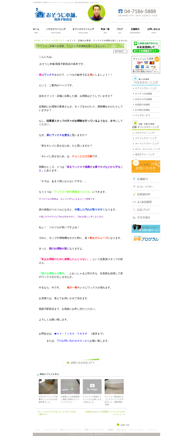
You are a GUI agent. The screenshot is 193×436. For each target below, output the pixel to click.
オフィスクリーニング (83, 29)
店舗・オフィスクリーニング (70, 429)
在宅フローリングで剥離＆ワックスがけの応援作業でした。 (48, 399)
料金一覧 (105, 29)
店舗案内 (135, 29)
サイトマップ (152, 429)
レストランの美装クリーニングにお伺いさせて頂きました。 (92, 399)
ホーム (36, 29)
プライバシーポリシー (137, 429)
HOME (37, 41)
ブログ (119, 29)
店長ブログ (59, 41)
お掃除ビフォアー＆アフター (94, 429)
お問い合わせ (153, 29)
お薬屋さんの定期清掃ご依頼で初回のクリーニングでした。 (70, 399)
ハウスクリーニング (56, 29)
